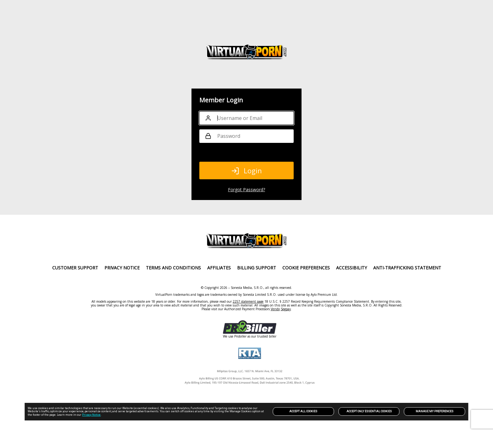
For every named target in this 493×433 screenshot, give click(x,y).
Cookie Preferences (306, 268)
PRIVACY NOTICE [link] (122, 268)
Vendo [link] (275, 309)
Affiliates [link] (219, 268)
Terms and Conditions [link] (173, 268)
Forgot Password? (246, 189)
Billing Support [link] (256, 268)
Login (246, 170)
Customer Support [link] (75, 268)
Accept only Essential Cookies (369, 411)
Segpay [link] (286, 309)
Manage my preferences (434, 411)
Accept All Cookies (303, 411)
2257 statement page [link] (248, 301)
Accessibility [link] (351, 268)
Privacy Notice (91, 414)
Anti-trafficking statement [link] (407, 268)
